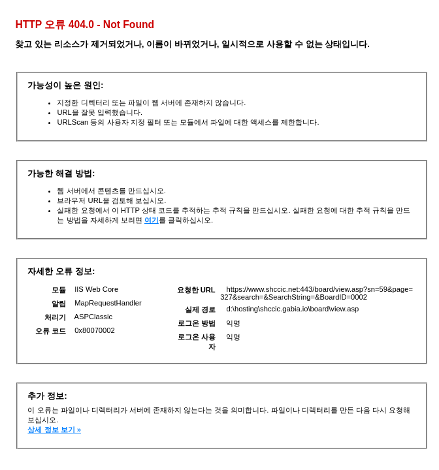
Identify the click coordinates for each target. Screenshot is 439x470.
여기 (151, 220)
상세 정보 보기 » (54, 429)
